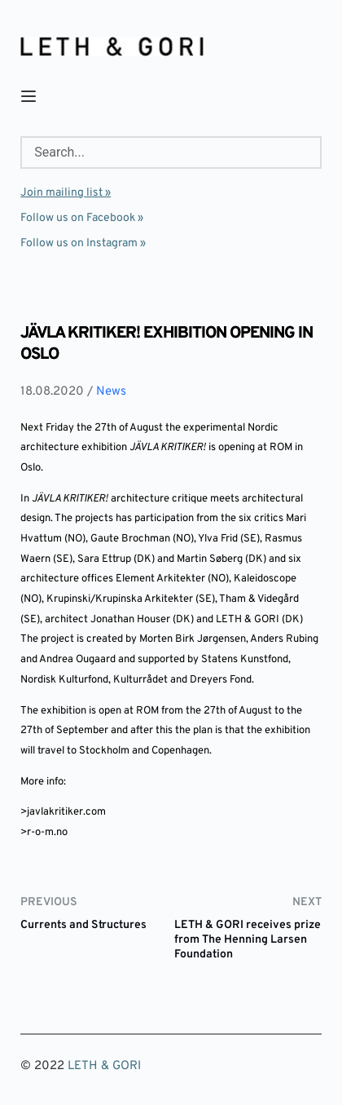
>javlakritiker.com (63, 812)
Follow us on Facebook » (81, 218)
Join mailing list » (65, 193)
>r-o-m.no (44, 832)
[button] (28, 96)
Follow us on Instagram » (83, 243)
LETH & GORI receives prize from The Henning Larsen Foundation (247, 939)
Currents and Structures (83, 925)
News (111, 392)
